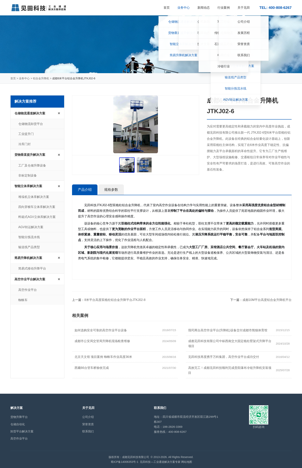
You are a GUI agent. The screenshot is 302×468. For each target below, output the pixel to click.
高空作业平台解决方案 (29, 279)
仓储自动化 (17, 424)
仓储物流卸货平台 (30, 124)
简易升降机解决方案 (28, 258)
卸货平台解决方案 (22, 431)
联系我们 (88, 431)
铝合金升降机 (41, 78)
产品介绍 (85, 190)
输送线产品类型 (29, 247)
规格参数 (111, 190)
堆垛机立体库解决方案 (33, 196)
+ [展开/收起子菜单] (59, 113)
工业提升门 (26, 134)
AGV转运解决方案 (30, 227)
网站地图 (186, 461)
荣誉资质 (88, 424)
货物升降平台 (19, 417)
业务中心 (24, 78)
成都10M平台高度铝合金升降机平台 (267, 299)
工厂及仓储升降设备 (32, 165)
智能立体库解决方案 (28, 186)
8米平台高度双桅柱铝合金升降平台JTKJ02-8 (114, 299)
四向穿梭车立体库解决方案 (36, 206)
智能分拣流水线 (29, 237)
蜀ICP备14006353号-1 (124, 461)
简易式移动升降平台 (32, 268)
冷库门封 (24, 144)
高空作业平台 (27, 289)
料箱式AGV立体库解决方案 (37, 217)
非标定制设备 (27, 175)
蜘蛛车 (23, 300)
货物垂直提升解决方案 (29, 154)
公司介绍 (88, 417)
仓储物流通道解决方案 (29, 113)
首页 (13, 78)
